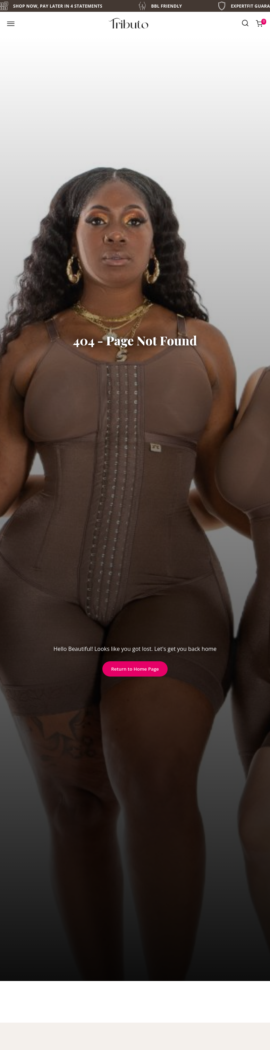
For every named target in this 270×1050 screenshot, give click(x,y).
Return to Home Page (135, 669)
